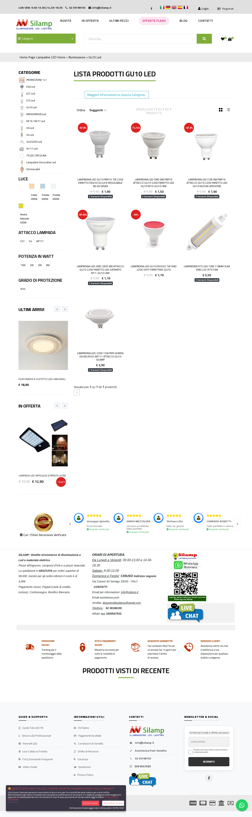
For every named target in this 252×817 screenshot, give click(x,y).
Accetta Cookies (90, 803)
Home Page (27, 57)
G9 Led (30, 128)
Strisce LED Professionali (35, 735)
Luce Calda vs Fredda (33, 751)
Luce (23, 179)
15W (23, 265)
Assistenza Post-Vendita (148, 750)
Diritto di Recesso (86, 751)
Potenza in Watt (36, 256)
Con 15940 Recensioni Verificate (44, 535)
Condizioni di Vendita (88, 743)
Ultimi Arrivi (31, 309)
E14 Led (30, 100)
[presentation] (57, 309)
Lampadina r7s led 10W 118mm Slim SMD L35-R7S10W (207, 268)
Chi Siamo (81, 728)
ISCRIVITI (209, 761)
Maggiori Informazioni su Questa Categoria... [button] (116, 95)
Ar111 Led (32, 148)
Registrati (225, 8)
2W (32, 265)
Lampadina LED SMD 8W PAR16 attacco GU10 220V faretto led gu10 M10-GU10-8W (153, 183)
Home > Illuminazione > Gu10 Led (79, 57)
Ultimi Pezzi (119, 21)
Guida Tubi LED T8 (31, 728)
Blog (184, 21)
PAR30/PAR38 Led (36, 114)
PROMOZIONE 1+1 (36, 79)
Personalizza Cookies (113, 803)
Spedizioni (82, 767)
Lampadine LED (46, 57)
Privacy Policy (83, 775)
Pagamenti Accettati (87, 735)
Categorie (25, 38)
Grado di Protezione (40, 280)
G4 (30, 241)
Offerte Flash (154, 21)
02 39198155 (140, 758)
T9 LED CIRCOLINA (36, 155)
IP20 (22, 288)
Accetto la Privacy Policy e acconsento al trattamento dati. (211, 751)
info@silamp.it (141, 743)
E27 (22, 241)
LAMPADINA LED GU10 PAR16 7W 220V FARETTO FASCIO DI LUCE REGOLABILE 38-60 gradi (100, 183)
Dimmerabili (33, 169)
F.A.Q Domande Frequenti (36, 759)
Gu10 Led (31, 107)
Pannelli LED (28, 743)
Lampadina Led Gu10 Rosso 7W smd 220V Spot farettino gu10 (154, 268)
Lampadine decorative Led (41, 162)
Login (203, 8)
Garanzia (81, 759)
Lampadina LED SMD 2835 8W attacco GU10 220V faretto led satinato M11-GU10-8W (100, 269)
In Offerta (90, 21)
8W (48, 265)
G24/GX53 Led (34, 141)
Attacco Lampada (37, 232)
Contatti (205, 21)
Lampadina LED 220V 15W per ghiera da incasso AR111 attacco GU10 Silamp (100, 356)
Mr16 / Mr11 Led (35, 121)
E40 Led (30, 86)
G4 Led (30, 134)
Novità (65, 21)
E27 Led (30, 93)
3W (40, 265)
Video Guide (28, 767)
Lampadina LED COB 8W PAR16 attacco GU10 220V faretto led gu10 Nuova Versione (206, 183)
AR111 (40, 241)
